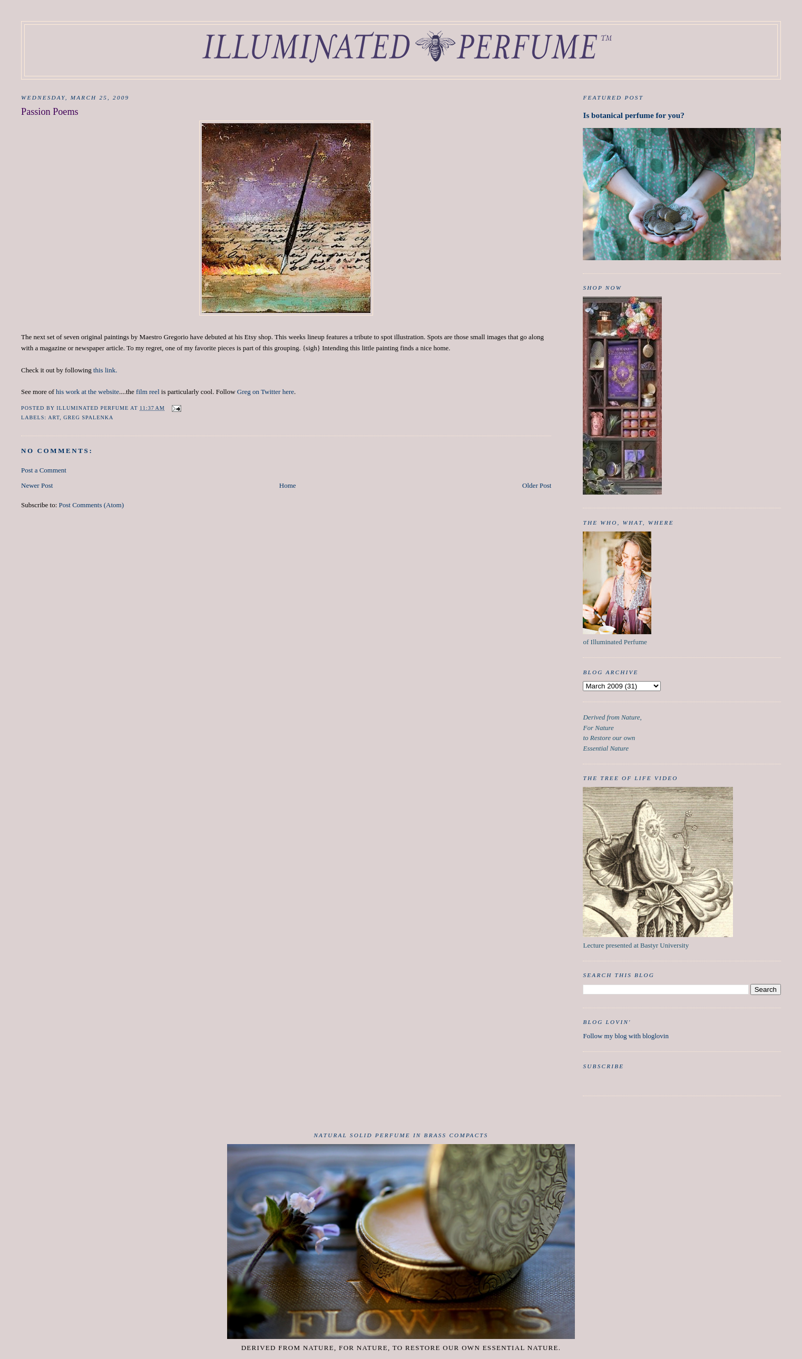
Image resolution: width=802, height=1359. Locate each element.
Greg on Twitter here (265, 392)
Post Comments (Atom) (91, 505)
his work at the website (87, 392)
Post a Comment (43, 470)
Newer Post (37, 485)
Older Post (536, 485)
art (54, 417)
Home (287, 485)
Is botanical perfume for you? (633, 115)
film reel (147, 392)
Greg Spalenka (88, 417)
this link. (105, 370)
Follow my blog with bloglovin (626, 1036)
